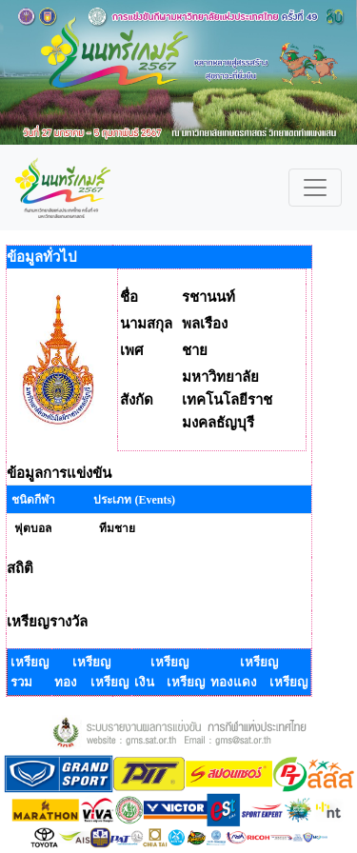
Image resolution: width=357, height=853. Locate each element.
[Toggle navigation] (315, 188)
